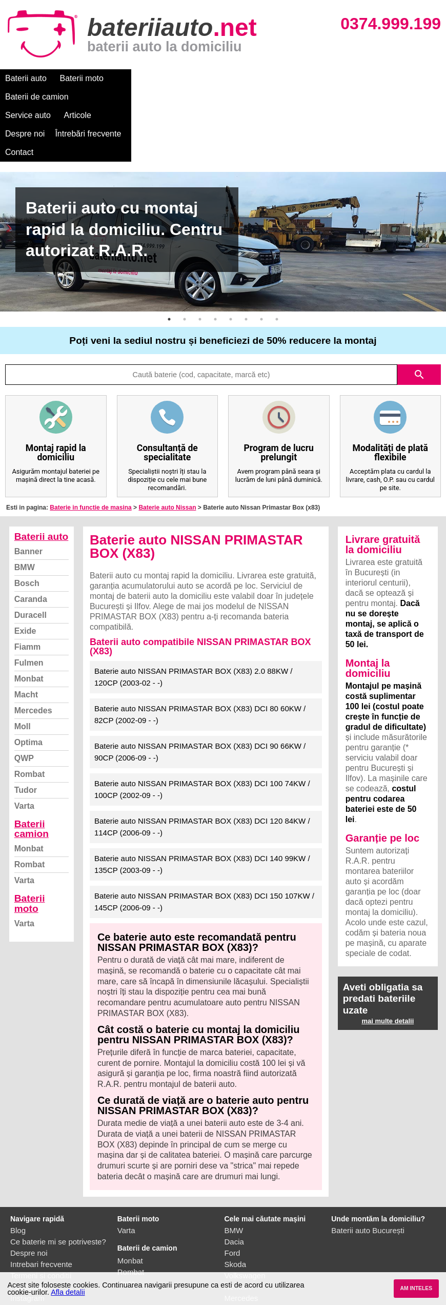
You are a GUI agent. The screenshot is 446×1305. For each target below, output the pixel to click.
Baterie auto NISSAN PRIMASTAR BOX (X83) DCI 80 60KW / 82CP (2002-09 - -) (200, 659)
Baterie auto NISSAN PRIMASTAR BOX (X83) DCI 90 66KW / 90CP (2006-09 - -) (200, 696)
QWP (24, 702)
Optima (28, 687)
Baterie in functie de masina (90, 452)
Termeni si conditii (40, 1220)
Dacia (234, 1186)
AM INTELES (416, 1288)
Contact (19, 96)
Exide (25, 575)
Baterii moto (82, 78)
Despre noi (312, 78)
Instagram (27, 1242)
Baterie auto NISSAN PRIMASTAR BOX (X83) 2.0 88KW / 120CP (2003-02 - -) (193, 621)
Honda (236, 1265)
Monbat (29, 623)
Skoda (236, 1208)
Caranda (30, 543)
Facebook (27, 1231)
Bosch (26, 527)
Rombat (29, 718)
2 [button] (184, 264)
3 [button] (200, 264)
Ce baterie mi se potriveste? (58, 1186)
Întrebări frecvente (375, 78)
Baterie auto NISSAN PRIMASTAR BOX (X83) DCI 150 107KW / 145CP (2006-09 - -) (204, 846)
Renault (238, 1231)
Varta (24, 750)
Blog (18, 1175)
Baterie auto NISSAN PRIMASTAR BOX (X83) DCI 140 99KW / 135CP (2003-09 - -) (202, 808)
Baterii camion (31, 773)
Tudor (25, 734)
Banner (28, 496)
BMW (24, 512)
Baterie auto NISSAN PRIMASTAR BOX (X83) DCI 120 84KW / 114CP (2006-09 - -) (202, 771)
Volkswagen (245, 1220)
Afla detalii (68, 1292)
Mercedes (33, 655)
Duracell (30, 559)
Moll (22, 671)
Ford (232, 1197)
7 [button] (261, 264)
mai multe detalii (387, 965)
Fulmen (29, 607)
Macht (26, 639)
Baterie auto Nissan (167, 452)
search (419, 319)
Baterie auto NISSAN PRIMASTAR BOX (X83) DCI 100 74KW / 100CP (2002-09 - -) (202, 734)
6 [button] (246, 264)
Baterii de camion (148, 78)
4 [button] (215, 264)
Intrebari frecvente (41, 1208)
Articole (265, 78)
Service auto (216, 78)
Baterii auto (26, 78)
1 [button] (169, 264)
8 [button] (277, 264)
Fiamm (27, 591)
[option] (223, 186)
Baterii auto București (367, 1175)
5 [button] (231, 264)
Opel (233, 1254)
